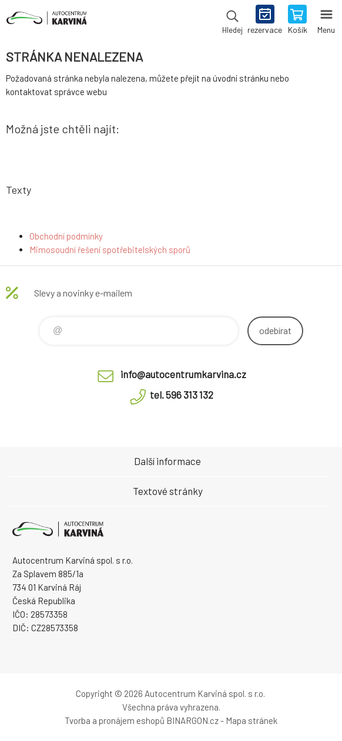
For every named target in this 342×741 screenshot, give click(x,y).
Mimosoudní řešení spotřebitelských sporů (109, 249)
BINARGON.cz (192, 720)
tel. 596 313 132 (181, 394)
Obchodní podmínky (66, 236)
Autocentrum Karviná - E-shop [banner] (46, 20)
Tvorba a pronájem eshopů (115, 720)
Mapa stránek (251, 720)
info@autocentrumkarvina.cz (183, 374)
